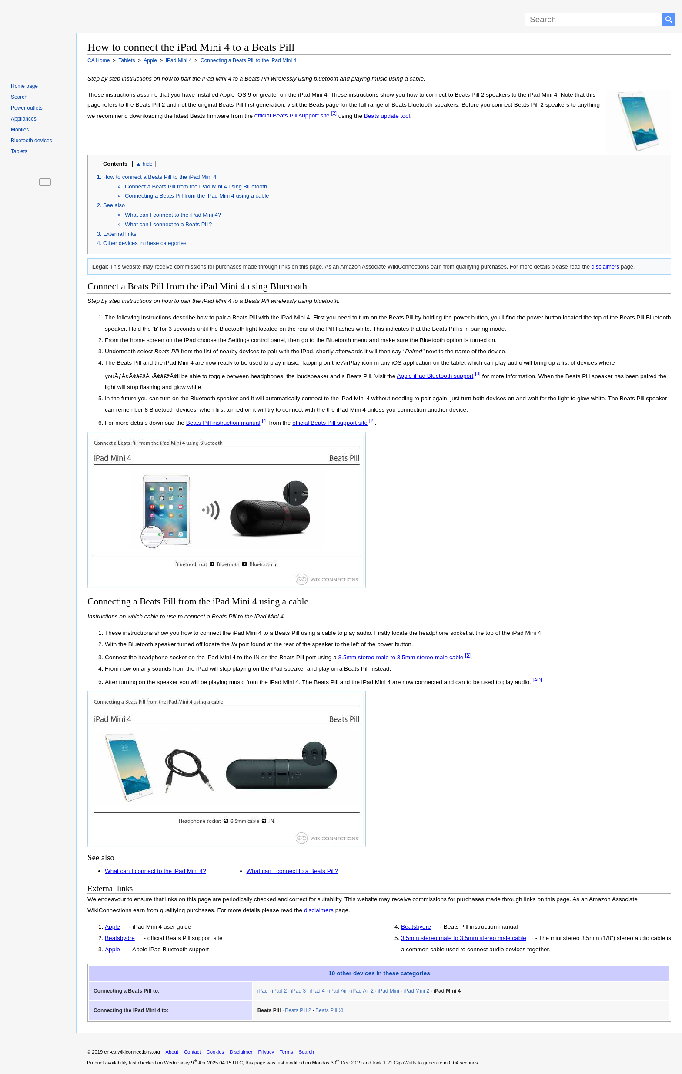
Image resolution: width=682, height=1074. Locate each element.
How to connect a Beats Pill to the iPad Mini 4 (159, 177)
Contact (192, 1051)
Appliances (24, 119)
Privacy (266, 1051)
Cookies (215, 1051)
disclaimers (605, 266)
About (172, 1051)
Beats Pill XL (330, 1010)
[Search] (593, 19)
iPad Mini (388, 991)
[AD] (537, 679)
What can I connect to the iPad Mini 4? (173, 214)
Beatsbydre (120, 938)
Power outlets (27, 108)
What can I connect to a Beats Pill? (168, 224)
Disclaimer (241, 1051)
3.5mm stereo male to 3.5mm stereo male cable (401, 657)
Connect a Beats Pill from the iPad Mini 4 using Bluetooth (196, 186)
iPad (262, 991)
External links (120, 234)
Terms (286, 1051)
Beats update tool (387, 115)
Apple (112, 926)
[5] (468, 655)
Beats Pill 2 (298, 1010)
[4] (264, 420)
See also (114, 205)
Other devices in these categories (145, 243)
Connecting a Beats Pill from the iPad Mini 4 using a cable (197, 195)
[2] (334, 113)
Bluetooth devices (31, 141)
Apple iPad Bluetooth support (435, 376)
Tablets (19, 151)
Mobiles (20, 130)
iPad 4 (317, 991)
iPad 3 (298, 991)
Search (19, 97)
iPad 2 (279, 991)
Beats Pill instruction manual (223, 423)
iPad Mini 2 (416, 991)
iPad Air (338, 991)
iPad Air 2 (362, 991)
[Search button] (668, 19)
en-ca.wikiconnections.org (132, 1051)
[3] (478, 373)
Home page (24, 86)
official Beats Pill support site (292, 115)
